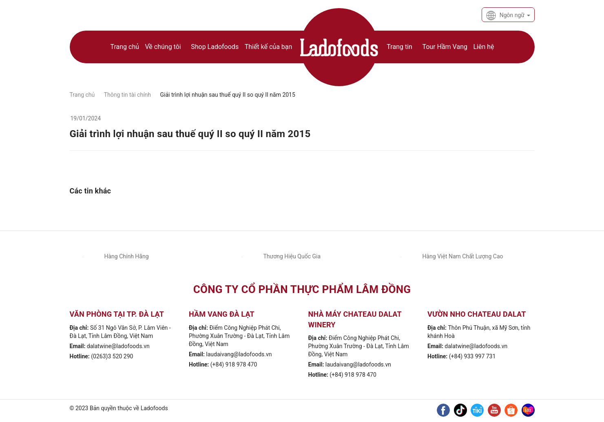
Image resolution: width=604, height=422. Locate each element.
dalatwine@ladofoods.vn (118, 346)
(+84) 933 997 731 (472, 356)
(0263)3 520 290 (112, 356)
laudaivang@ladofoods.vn (239, 354)
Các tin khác (90, 191)
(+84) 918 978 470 (233, 364)
